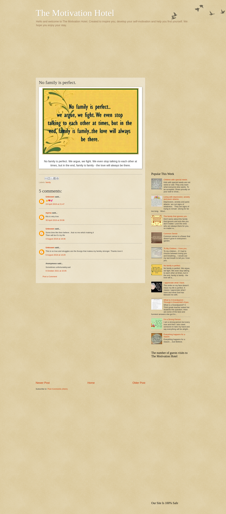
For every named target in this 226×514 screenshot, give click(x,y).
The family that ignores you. (175, 216)
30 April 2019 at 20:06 (55, 220)
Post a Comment (50, 276)
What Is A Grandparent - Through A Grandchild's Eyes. (176, 301)
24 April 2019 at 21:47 (55, 204)
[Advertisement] (113, 52)
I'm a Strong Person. (172, 319)
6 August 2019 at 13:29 (55, 255)
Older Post (139, 382)
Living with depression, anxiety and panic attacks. (177, 198)
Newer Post (43, 382)
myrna (48, 213)
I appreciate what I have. (174, 283)
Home (91, 382)
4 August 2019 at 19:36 (55, 239)
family (48, 182)
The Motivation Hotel (75, 13)
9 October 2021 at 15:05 (56, 271)
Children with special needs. (176, 179)
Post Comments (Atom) (58, 389)
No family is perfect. (172, 265)
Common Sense (170, 233)
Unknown (50, 197)
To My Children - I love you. (175, 248)
